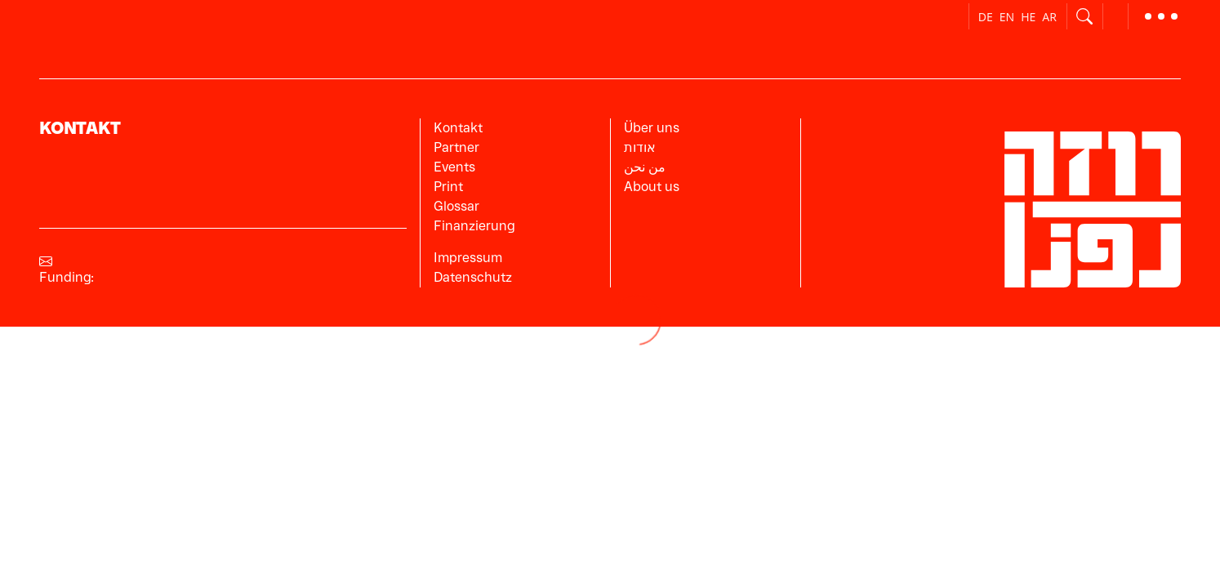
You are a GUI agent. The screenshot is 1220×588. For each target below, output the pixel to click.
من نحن (645, 167)
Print (448, 186)
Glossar (456, 206)
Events (454, 167)
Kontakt (458, 128)
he (1028, 16)
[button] (1161, 16)
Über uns (651, 128)
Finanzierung (474, 226)
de (985, 16)
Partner (456, 147)
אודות (640, 147)
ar (1049, 16)
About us (651, 186)
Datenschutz (473, 277)
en (1007, 16)
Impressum (468, 257)
